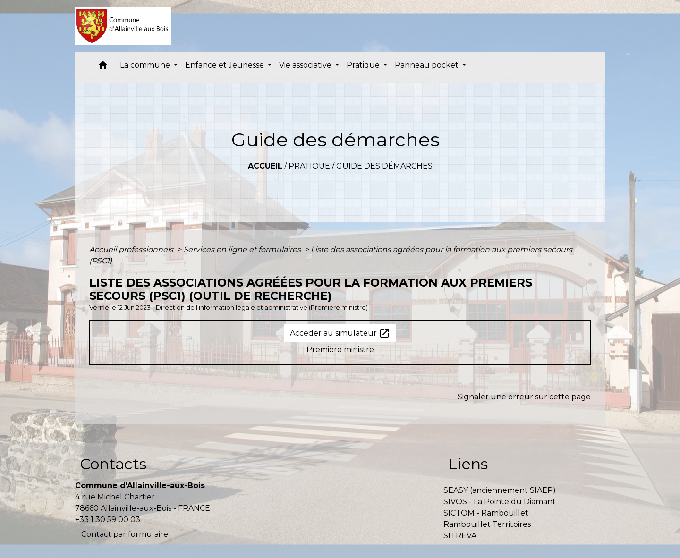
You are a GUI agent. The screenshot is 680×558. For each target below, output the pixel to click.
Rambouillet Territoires (487, 524)
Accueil (265, 165)
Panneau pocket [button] (427, 64)
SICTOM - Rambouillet (485, 512)
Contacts (113, 464)
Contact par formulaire (124, 534)
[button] (103, 67)
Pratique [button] (364, 64)
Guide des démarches (384, 165)
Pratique (309, 165)
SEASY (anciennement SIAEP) (499, 490)
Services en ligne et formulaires (243, 249)
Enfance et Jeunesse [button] (225, 64)
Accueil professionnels (132, 249)
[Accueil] (123, 26)
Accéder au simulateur (340, 333)
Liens (468, 464)
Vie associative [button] (306, 64)
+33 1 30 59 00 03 (107, 519)
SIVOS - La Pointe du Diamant (499, 501)
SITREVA (459, 535)
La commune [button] (146, 64)
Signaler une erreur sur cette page (524, 396)
